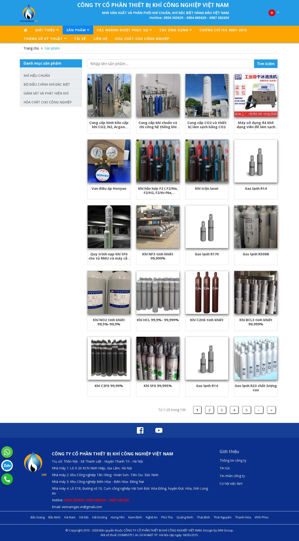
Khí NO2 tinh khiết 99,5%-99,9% (109, 321)
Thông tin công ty (233, 460)
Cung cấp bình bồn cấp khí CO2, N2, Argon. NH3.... (108, 126)
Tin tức (225, 468)
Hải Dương (99, 517)
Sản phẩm (77, 30)
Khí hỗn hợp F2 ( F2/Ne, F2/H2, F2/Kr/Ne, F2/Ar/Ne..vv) (158, 192)
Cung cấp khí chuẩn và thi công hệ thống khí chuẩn (158, 126)
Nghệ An (151, 517)
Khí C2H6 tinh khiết (207, 319)
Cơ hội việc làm (231, 483)
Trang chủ (31, 48)
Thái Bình (203, 517)
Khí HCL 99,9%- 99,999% (158, 319)
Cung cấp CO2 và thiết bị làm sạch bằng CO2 (207, 124)
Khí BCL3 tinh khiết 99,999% (255, 321)
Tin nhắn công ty (232, 476)
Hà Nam (69, 517)
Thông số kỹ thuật (45, 38)
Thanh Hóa (243, 517)
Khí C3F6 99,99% (109, 385)
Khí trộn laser (207, 188)
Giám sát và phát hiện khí (46, 93)
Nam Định (135, 517)
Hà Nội (84, 517)
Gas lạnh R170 (207, 254)
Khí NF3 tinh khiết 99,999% (157, 256)
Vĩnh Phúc (262, 517)
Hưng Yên (118, 517)
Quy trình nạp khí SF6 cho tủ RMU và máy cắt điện (109, 258)
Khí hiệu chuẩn (37, 75)
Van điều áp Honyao (109, 188)
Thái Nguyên (222, 517)
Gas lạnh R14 (256, 188)
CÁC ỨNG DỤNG (176, 30)
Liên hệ (100, 38)
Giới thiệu (47, 30)
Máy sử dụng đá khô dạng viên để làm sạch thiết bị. (256, 126)
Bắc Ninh (54, 517)
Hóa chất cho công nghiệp (142, 38)
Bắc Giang (38, 517)
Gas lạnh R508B (256, 254)
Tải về (80, 38)
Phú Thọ (167, 517)
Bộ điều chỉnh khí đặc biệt (47, 84)
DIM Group (225, 530)
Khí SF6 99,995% (158, 385)
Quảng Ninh (185, 517)
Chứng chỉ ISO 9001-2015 (223, 30)
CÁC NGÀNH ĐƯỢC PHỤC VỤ (124, 30)
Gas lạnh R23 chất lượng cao (256, 387)
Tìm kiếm (266, 63)
